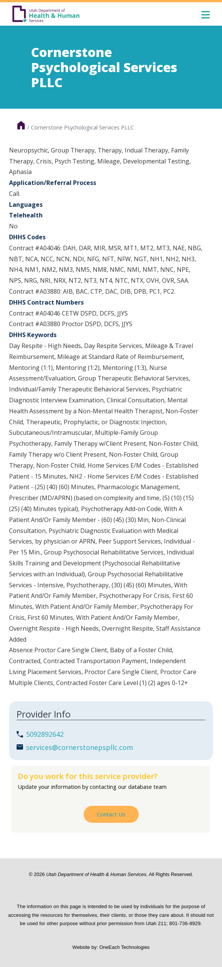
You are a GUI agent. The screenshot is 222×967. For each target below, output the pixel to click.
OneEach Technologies (124, 947)
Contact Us (111, 814)
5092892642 (45, 734)
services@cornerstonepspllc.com (79, 747)
